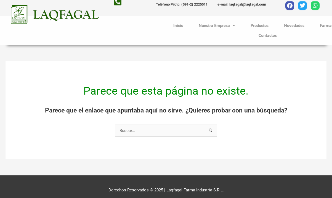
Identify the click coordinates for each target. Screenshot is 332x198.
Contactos (288, 35)
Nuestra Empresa (237, 25)
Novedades (314, 25)
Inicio (199, 25)
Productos (280, 25)
